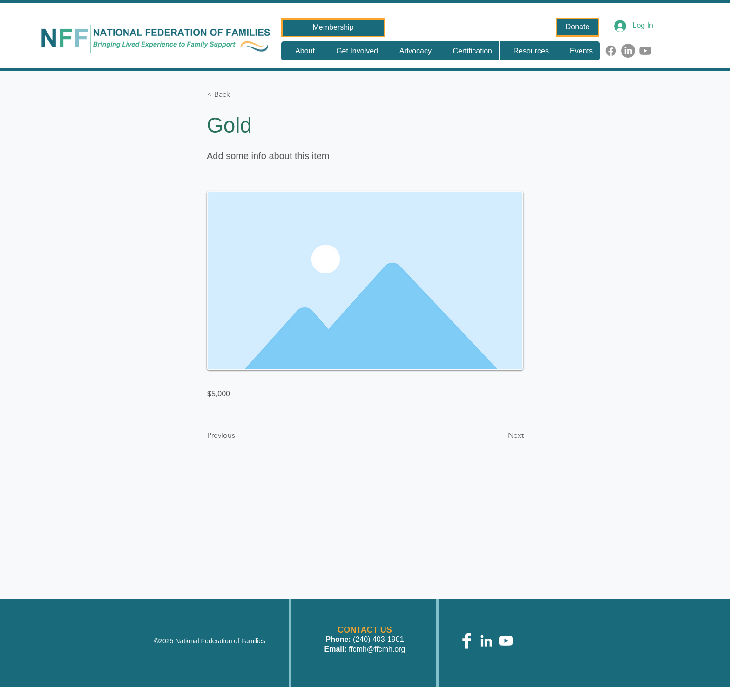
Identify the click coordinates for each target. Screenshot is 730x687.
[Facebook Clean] (467, 641)
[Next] (500, 435)
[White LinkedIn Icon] (486, 641)
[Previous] (238, 435)
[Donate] (577, 27)
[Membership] (333, 27)
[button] (238, 94)
